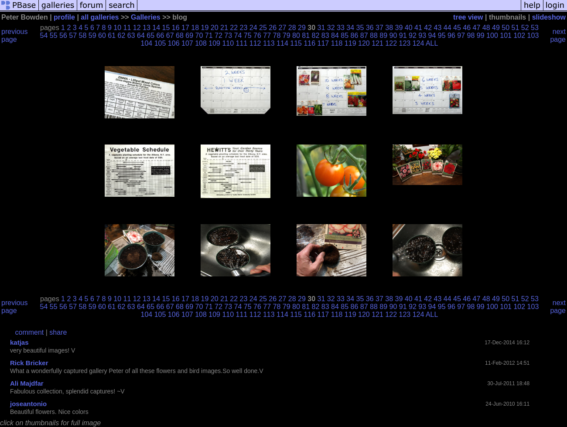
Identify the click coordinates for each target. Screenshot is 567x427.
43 (438, 27)
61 (112, 35)
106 (174, 43)
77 (267, 35)
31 (321, 27)
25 (263, 27)
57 (73, 35)
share (58, 332)
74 (238, 35)
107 (187, 43)
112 (255, 43)
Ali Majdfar (27, 383)
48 (486, 27)
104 (147, 43)
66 (160, 35)
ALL (432, 43)
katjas (19, 342)
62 (122, 35)
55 (54, 35)
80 (296, 35)
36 (370, 27)
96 (451, 35)
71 (209, 35)
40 (409, 27)
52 (525, 27)
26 (273, 27)
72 (218, 35)
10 (117, 27)
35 (360, 27)
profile (64, 17)
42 (428, 27)
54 (44, 35)
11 (127, 27)
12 (137, 27)
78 (277, 35)
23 (244, 27)
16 (176, 27)
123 (404, 43)
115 (296, 43)
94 (432, 35)
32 (331, 27)
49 (496, 27)
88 (374, 35)
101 (506, 35)
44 (447, 27)
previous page (14, 35)
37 (379, 27)
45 (457, 27)
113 (269, 43)
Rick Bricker (29, 362)
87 (364, 35)
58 (83, 35)
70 (199, 35)
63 (131, 35)
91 (403, 35)
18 (195, 27)
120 (364, 43)
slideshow (549, 17)
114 (282, 43)
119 (350, 43)
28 (292, 27)
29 (302, 27)
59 (92, 35)
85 (344, 35)
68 (180, 35)
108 (201, 43)
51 (515, 27)
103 (533, 35)
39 (399, 27)
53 (535, 27)
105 (160, 43)
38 (389, 27)
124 (418, 43)
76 (257, 35)
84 (335, 35)
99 (481, 35)
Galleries (146, 17)
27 (283, 27)
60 (102, 35)
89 (383, 35)
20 (215, 27)
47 (477, 27)
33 (341, 27)
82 (316, 35)
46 (467, 27)
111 (242, 43)
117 (323, 43)
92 (413, 35)
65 (150, 35)
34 (350, 27)
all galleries (100, 17)
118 (337, 43)
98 (471, 35)
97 (461, 35)
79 (286, 35)
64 (141, 35)
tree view (468, 17)
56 (63, 35)
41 (418, 27)
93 (422, 35)
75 (248, 35)
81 (306, 35)
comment (29, 332)
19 (205, 27)
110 (228, 43)
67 (170, 35)
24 (253, 27)
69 (189, 35)
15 (166, 27)
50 (505, 27)
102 (519, 35)
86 (355, 35)
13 (146, 27)
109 (214, 43)
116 (309, 43)
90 (393, 35)
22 (234, 27)
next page (558, 35)
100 (492, 35)
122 (391, 43)
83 (325, 35)
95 (442, 35)
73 (228, 35)
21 (224, 27)
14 (156, 27)
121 (377, 43)
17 (185, 27)
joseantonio (28, 403)
